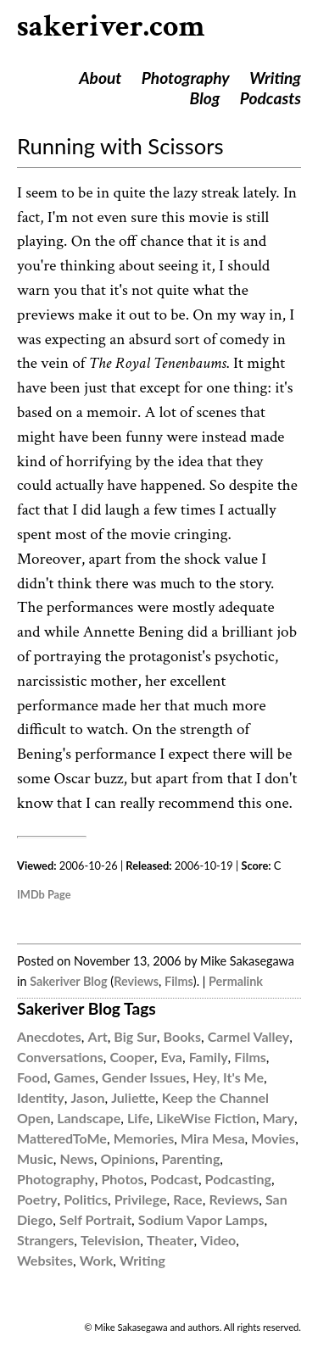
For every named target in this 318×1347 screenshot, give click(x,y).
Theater (170, 1240)
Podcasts (270, 98)
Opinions (128, 1158)
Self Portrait (95, 1219)
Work (97, 1260)
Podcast (174, 1179)
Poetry (37, 1199)
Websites (45, 1260)
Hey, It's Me (228, 1077)
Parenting (191, 1158)
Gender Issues (144, 1077)
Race (187, 1199)
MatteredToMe (62, 1138)
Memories (144, 1138)
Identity (40, 1097)
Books (182, 1036)
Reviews (136, 981)
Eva (171, 1057)
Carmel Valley (249, 1036)
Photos (122, 1179)
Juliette (133, 1097)
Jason (87, 1097)
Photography (186, 77)
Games (75, 1077)
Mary (278, 1118)
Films (179, 981)
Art (98, 1036)
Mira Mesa (213, 1138)
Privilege (140, 1199)
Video (218, 1240)
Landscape (88, 1118)
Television (110, 1240)
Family (208, 1057)
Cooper (131, 1057)
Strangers (45, 1240)
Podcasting (238, 1179)
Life (138, 1118)
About (100, 77)
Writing (275, 77)
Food (32, 1077)
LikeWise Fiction (206, 1118)
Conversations (60, 1057)
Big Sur (135, 1036)
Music (35, 1158)
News (77, 1158)
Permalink (236, 981)
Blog (205, 98)
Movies (273, 1138)
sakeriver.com (111, 27)
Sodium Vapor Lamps (201, 1219)
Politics (86, 1199)
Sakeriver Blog (68, 981)
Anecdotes (49, 1036)
